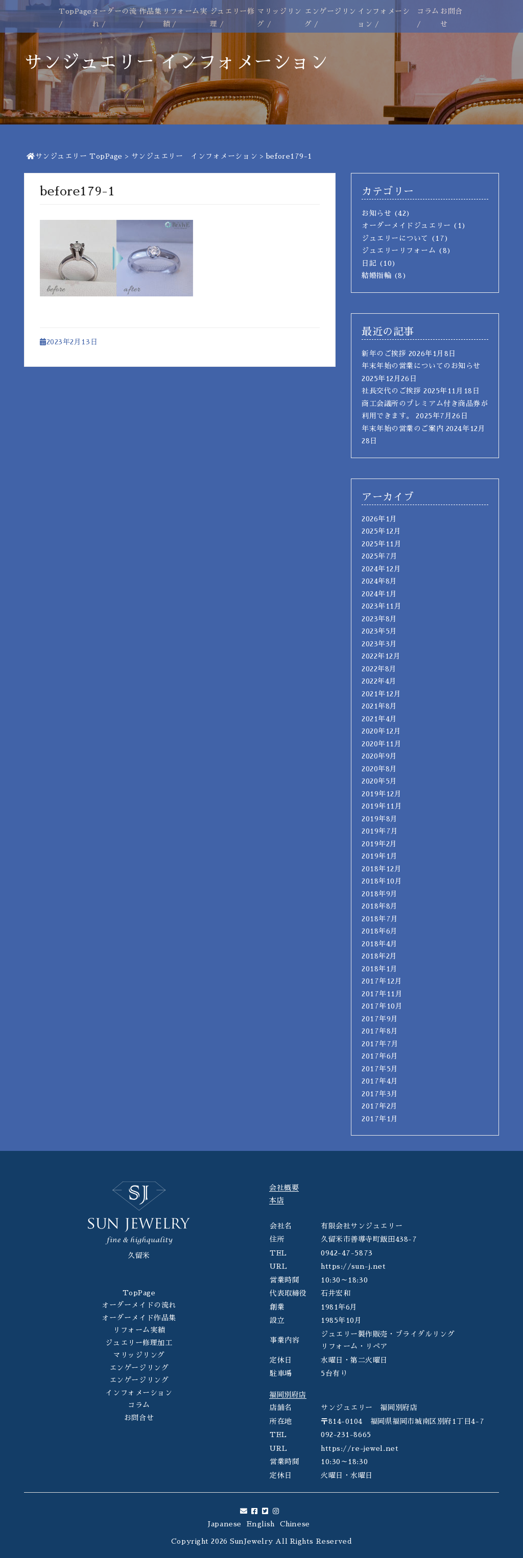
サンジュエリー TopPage (75, 156)
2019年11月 (382, 806)
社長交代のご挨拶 (391, 390)
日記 (369, 263)
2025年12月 (381, 531)
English (261, 1523)
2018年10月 (382, 881)
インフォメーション (138, 1392)
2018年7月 (380, 918)
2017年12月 (382, 981)
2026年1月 (379, 518)
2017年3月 (380, 1093)
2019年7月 (380, 831)
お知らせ (376, 213)
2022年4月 (379, 681)
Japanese (224, 1523)
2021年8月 (379, 706)
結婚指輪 (376, 275)
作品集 (150, 11)
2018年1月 (380, 968)
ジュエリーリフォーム (399, 250)
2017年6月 (380, 1056)
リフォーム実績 (139, 1330)
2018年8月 (380, 906)
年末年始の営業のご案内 (402, 428)
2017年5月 (380, 1068)
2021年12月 (381, 693)
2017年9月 (380, 1018)
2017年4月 (380, 1081)
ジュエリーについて (395, 238)
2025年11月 (381, 543)
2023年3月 (379, 643)
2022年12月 (381, 656)
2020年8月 (379, 768)
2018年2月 (379, 956)
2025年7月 (380, 556)
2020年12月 (381, 731)
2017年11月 (382, 993)
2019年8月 (380, 818)
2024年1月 (379, 593)
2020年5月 (379, 781)
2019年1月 (380, 856)
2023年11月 (381, 606)
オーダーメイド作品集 (139, 1317)
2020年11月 (381, 743)
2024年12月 (381, 568)
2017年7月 (380, 1043)
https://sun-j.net (353, 1266)
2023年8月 (379, 618)
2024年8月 (379, 581)
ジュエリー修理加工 (138, 1342)
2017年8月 (380, 1031)
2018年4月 (380, 943)
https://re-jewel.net (359, 1448)
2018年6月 (380, 931)
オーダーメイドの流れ (139, 1305)
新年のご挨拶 (384, 353)
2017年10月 (382, 1006)
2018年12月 (381, 868)
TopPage (75, 11)
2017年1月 (380, 1118)
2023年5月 (379, 631)
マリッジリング (139, 1355)
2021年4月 (379, 718)
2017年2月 (380, 1106)
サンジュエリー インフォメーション (194, 156)
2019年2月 (379, 843)
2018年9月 (380, 893)
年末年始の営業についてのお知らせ (421, 365)
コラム (428, 11)
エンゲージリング (139, 1367)
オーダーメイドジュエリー (406, 225)
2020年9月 (379, 756)
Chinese (295, 1523)
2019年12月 (381, 793)
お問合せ (139, 1417)
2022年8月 (379, 668)
